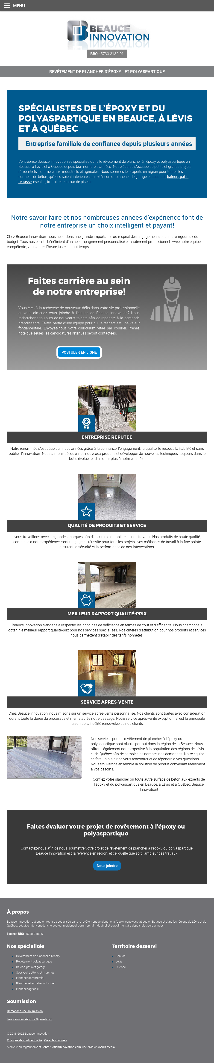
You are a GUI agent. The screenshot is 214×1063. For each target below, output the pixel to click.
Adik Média (107, 1047)
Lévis (195, 921)
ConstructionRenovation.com (61, 1047)
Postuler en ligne (79, 352)
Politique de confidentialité (24, 1040)
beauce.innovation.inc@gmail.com (29, 1019)
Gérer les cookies (55, 1040)
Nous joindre (107, 865)
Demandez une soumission (25, 1011)
